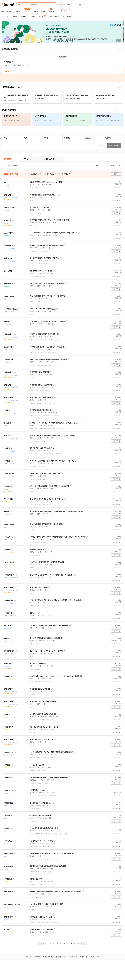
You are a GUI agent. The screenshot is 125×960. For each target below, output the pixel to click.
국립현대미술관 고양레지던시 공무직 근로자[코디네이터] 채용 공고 (51, 853)
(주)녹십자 (7, 537)
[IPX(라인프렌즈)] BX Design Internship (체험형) (46, 182)
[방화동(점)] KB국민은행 (37, 663)
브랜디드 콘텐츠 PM (35, 879)
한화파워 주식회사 (9, 208)
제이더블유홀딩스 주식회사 (12, 904)
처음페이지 (40, 943)
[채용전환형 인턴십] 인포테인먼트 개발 (42, 397)
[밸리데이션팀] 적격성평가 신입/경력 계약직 (43, 828)
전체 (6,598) (7, 159)
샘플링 (31, 613)
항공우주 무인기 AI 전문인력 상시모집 (41, 448)
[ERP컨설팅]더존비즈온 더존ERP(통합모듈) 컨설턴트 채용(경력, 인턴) (52, 752)
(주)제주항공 (8, 676)
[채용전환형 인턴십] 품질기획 (39, 372)
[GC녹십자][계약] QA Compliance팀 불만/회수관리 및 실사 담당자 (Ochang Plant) (57, 537)
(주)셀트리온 (8, 613)
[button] (121, 110)
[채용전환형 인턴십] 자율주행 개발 (40, 385)
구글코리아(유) (8, 233)
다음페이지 (81, 943)
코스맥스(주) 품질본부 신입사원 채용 (41, 929)
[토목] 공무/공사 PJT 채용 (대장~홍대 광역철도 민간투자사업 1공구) (51, 435)
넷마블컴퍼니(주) (9, 651)
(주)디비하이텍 (8, 600)
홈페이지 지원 (116, 187)
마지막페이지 (85, 943)
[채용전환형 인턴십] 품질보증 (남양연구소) (43, 195)
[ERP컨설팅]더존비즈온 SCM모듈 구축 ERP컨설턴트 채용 (48, 359)
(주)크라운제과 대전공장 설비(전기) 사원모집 (43, 727)
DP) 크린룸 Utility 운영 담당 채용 (40, 815)
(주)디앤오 (7, 778)
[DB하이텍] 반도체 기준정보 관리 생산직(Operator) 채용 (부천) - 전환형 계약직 (55, 600)
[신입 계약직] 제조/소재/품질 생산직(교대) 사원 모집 (46, 499)
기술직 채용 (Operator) (37, 790)
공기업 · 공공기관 (49, 159)
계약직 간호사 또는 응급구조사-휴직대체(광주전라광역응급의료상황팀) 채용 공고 (55, 891)
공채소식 (41, 17)
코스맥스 (6, 930)
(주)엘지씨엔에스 (9, 474)
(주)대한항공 (8, 448)
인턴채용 (23, 17)
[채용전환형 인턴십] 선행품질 (39, 587)
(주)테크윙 (7, 410)
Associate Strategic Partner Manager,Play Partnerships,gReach (53, 233)
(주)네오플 (7, 461)
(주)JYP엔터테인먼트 (10, 309)
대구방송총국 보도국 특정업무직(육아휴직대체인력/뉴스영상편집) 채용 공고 (53, 423)
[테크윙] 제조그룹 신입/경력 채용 (40, 410)
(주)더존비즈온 (8, 360)
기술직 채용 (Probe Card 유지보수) (41, 841)
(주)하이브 (7, 550)
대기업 (26, 159)
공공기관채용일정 (54, 17)
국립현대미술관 (8, 854)
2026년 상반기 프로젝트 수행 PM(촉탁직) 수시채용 (46, 245)
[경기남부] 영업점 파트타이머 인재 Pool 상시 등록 (45, 638)
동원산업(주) (8, 258)
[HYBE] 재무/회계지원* (37, 549)
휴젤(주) (6, 828)
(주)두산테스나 (8, 790)
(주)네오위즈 (8, 879)
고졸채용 (32, 17)
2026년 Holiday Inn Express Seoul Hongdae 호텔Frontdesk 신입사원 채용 (55, 676)
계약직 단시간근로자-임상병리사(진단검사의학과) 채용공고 (48, 866)
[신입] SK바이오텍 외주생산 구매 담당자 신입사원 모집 (47, 296)
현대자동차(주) (8, 195)
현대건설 (6, 436)
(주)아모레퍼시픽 (9, 575)
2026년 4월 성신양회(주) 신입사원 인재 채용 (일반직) (46, 347)
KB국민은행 (7, 220)
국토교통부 (7, 626)
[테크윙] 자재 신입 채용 (37, 765)
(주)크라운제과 (8, 727)
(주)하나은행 (8, 486)
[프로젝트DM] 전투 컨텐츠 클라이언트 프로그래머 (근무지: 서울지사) (51, 461)
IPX (5, 182)
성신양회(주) (8, 347)
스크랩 (5, 71)
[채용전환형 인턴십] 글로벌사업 (39, 689)
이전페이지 (43, 943)
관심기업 (8, 182)
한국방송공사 (8, 423)
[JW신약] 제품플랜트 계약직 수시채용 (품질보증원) (46, 904)
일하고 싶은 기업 (67, 17)
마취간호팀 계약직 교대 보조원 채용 (40, 271)
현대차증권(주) (8, 917)
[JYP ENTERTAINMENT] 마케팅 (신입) (42, 309)
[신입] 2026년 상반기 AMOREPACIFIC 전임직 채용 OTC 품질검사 (51, 575)
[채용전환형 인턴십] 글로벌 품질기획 (41, 739)
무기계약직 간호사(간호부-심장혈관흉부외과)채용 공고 (47, 283)
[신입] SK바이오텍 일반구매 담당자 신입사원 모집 (45, 524)
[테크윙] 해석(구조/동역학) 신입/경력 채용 (43, 714)
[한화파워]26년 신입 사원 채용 (39, 207)
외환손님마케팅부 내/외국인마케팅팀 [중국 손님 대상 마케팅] (49, 486)
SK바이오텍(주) (9, 296)
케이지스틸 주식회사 (10, 562)
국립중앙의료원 (8, 284)
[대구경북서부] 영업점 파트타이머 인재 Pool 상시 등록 (47, 321)
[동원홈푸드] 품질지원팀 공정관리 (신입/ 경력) (44, 258)
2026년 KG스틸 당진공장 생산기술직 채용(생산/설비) (46, 562)
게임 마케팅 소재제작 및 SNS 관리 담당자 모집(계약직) (47, 651)
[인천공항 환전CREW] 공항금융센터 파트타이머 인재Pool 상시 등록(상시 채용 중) (56, 511)
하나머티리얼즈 (8, 499)
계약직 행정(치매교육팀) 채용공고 (40, 803)
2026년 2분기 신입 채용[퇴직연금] (40, 917)
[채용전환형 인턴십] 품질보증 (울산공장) (42, 701)
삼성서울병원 (8, 271)
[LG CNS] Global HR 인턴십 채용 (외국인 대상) (44, 473)
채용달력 (14, 17)
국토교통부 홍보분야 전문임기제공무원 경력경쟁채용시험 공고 (49, 625)
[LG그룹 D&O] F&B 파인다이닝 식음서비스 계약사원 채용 (48, 777)
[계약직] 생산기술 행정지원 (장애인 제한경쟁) (44, 334)
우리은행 (6, 322)
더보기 (119, 88)
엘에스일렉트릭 (8, 246)
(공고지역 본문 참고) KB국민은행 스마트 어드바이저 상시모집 (49, 220)
